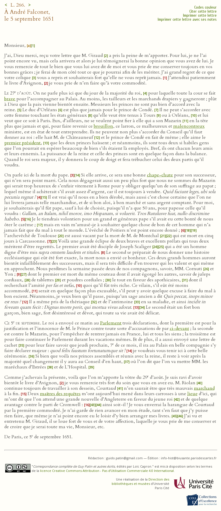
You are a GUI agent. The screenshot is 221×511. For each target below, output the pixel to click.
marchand (204, 388)
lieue (192, 394)
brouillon (103, 126)
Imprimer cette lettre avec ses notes (187, 19)
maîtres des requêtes (60, 394)
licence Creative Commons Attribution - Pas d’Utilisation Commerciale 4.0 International (107, 470)
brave (9, 99)
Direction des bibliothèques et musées (140, 481)
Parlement (110, 323)
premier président (22, 143)
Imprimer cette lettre (200, 15)
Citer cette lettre (203, 11)
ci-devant (179, 328)
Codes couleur (205, 7)
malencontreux (189, 126)
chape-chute (160, 175)
